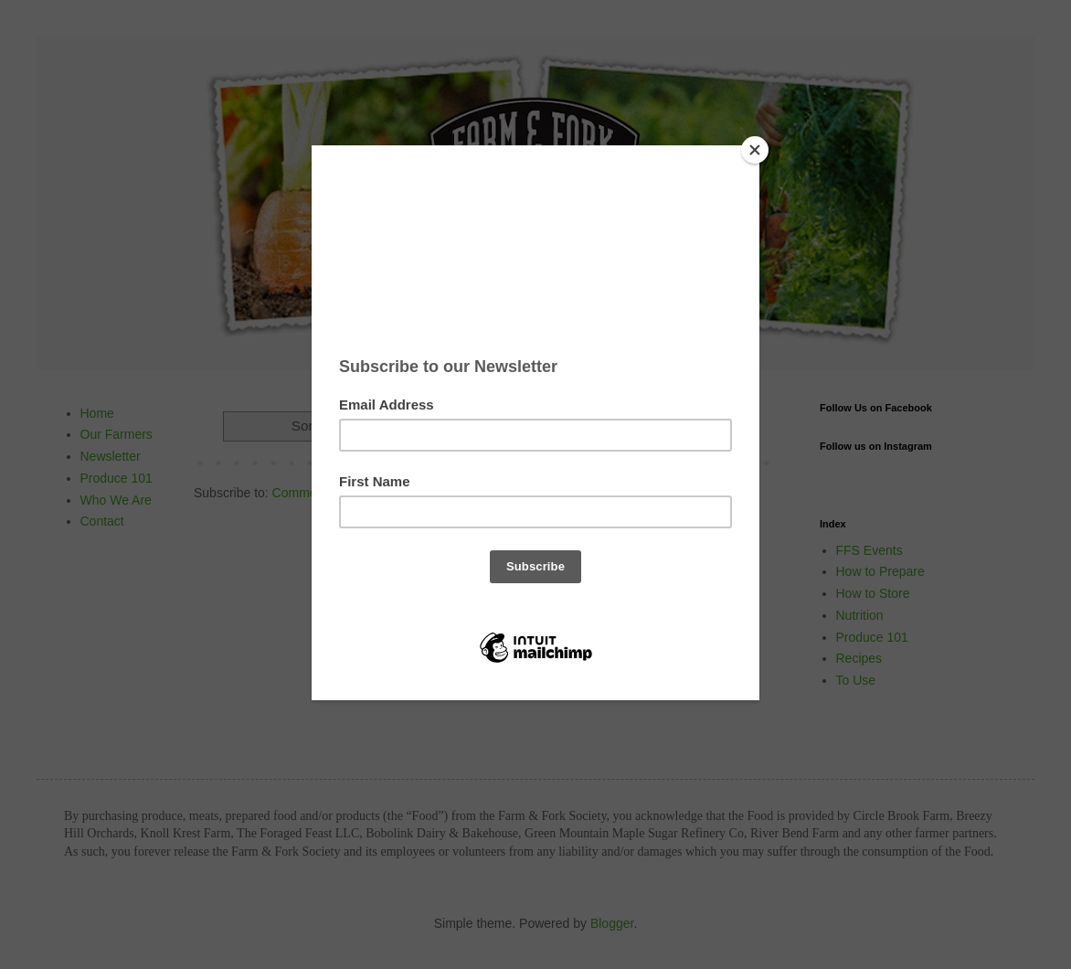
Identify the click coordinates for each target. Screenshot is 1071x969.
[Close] (755, 150)
